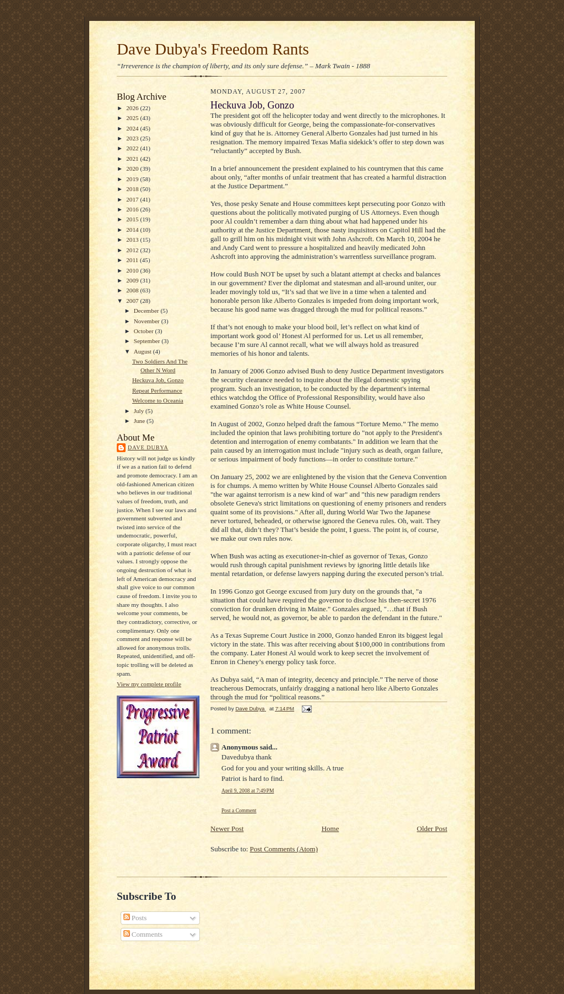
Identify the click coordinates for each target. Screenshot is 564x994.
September (148, 341)
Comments (143, 934)
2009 (133, 280)
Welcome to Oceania (157, 400)
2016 (133, 209)
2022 (133, 148)
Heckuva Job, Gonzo (157, 380)
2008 (133, 290)
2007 (133, 300)
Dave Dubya (148, 447)
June (140, 420)
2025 (133, 118)
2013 (133, 239)
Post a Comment (239, 810)
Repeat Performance (157, 390)
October (144, 331)
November (147, 321)
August (143, 351)
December (147, 310)
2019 (133, 179)
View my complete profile (149, 684)
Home (330, 828)
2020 (133, 168)
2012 (133, 250)
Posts (135, 918)
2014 (133, 229)
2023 (133, 138)
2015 (133, 219)
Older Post (432, 828)
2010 (133, 270)
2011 (133, 260)
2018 (133, 189)
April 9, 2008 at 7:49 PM (247, 790)
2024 (133, 128)
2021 (133, 158)
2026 (133, 108)
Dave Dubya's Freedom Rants (213, 49)
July (139, 411)
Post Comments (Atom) (284, 849)
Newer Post (226, 828)
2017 (133, 199)
